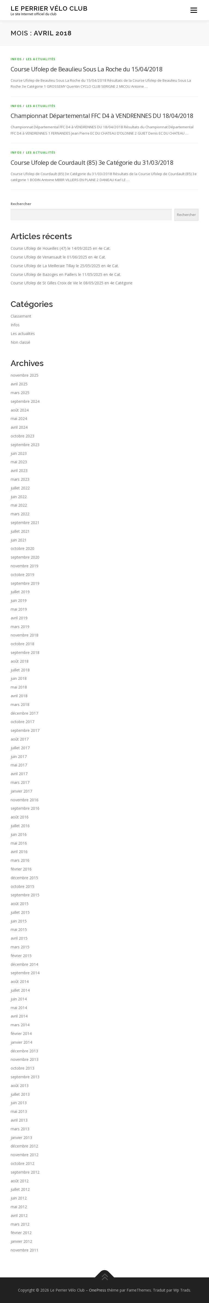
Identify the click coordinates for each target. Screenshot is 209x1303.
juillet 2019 (20, 591)
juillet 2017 (20, 747)
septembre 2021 (25, 522)
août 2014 (20, 981)
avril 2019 (19, 617)
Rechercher (21, 203)
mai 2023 (19, 461)
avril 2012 (19, 1215)
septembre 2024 (25, 401)
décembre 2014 (24, 964)
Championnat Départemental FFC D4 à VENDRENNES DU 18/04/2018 (102, 115)
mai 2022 (19, 505)
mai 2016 (19, 843)
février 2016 (21, 869)
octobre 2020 (22, 548)
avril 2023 (19, 470)
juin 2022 (19, 496)
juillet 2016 (20, 825)
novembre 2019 (24, 565)
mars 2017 (20, 782)
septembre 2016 (25, 808)
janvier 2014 (21, 1042)
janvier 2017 (21, 791)
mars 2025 (20, 392)
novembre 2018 (24, 635)
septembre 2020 (25, 557)
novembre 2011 (24, 1250)
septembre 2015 (25, 894)
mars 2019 (20, 626)
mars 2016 (20, 860)
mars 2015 (20, 946)
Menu (193, 10)
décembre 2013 (24, 1051)
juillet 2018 (20, 669)
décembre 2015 (24, 877)
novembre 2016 (24, 799)
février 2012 (21, 1232)
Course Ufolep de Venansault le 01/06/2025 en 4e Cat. (58, 257)
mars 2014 (20, 1024)
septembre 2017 (25, 730)
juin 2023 (19, 453)
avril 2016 (19, 851)
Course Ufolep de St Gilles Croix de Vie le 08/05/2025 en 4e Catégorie (72, 282)
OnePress (97, 1290)
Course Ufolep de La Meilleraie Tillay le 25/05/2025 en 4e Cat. (65, 265)
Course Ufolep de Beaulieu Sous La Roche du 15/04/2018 (86, 69)
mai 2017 (19, 765)
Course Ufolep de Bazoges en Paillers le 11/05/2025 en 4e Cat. (66, 274)
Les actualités (41, 59)
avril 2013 (19, 1120)
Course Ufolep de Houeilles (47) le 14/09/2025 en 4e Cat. (60, 248)
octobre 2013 (22, 1068)
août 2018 (20, 661)
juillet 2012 (20, 1189)
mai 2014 (19, 1007)
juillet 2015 (20, 912)
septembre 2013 (25, 1076)
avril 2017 (19, 773)
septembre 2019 (25, 583)
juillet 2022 (20, 488)
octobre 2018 (22, 643)
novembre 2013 (24, 1059)
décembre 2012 (24, 1146)
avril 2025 (19, 383)
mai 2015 (19, 929)
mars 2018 (20, 704)
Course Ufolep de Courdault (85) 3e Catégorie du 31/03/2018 (92, 162)
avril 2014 (19, 1016)
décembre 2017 (24, 713)
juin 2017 (19, 756)
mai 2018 (19, 687)
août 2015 (20, 903)
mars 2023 (20, 479)
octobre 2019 (22, 574)
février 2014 (21, 1033)
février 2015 (21, 955)
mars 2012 (20, 1224)
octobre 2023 (22, 436)
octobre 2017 (22, 721)
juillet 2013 (20, 1094)
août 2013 (20, 1085)
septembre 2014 (25, 972)
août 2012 (20, 1180)
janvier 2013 (21, 1137)
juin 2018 (19, 678)
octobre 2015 (22, 886)
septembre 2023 (25, 444)
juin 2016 (19, 834)
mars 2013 (20, 1128)
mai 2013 (19, 1111)
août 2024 (20, 410)
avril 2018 (19, 695)
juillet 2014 (20, 990)
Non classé (20, 342)
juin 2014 (19, 998)
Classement (21, 316)
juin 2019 (19, 600)
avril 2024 (19, 427)
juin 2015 (19, 921)
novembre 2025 (24, 375)
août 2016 (20, 817)
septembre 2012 (25, 1172)
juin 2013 (19, 1102)
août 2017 (20, 739)
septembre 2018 (25, 652)
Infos (16, 59)
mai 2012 (19, 1206)
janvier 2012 (21, 1241)
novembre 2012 (24, 1154)
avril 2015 (19, 938)
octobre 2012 (22, 1163)
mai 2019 (19, 609)
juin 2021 (19, 540)
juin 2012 (19, 1198)
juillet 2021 (20, 531)
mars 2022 (20, 513)
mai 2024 (19, 418)
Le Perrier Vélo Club (49, 8)
